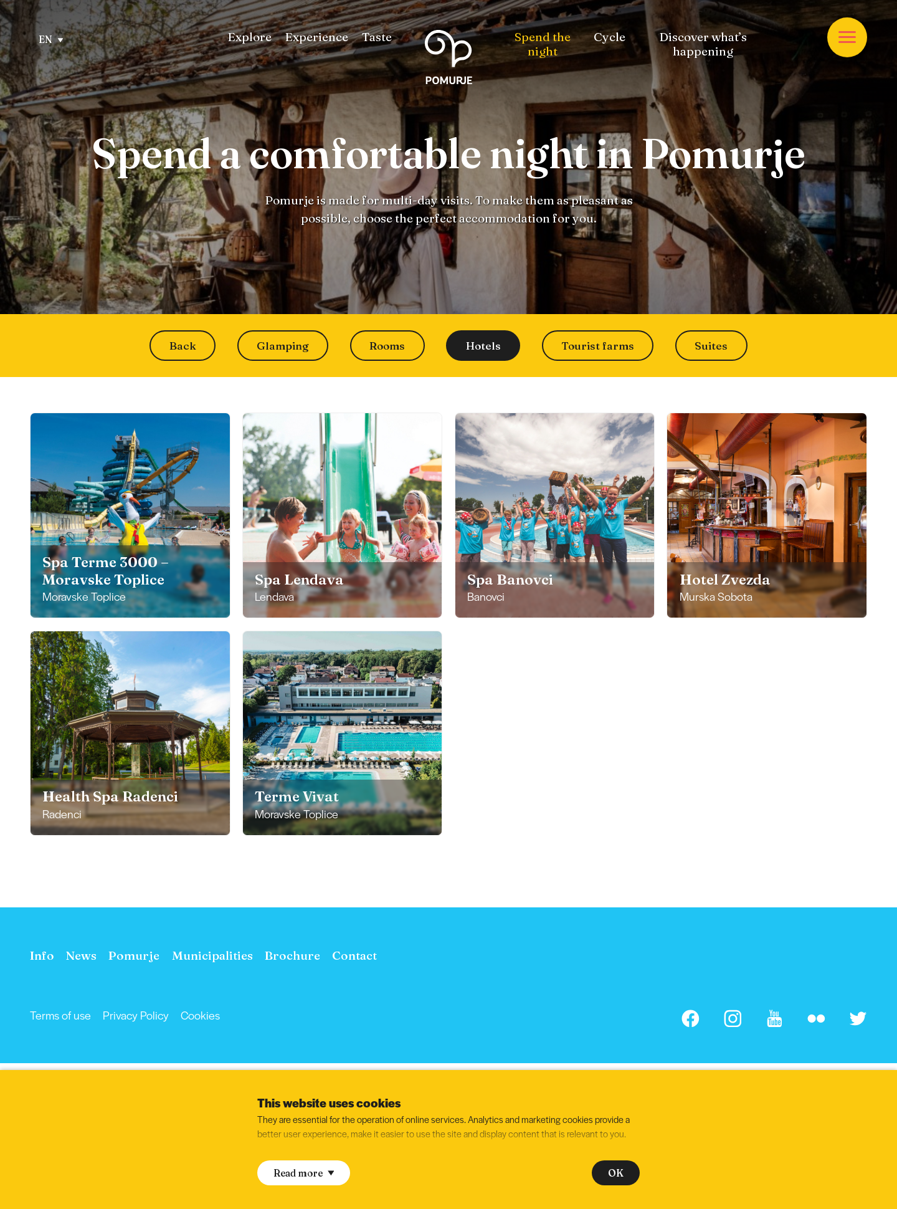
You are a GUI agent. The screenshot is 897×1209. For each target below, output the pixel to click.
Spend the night (543, 44)
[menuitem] (249, 37)
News (81, 955)
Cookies (200, 1015)
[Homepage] (448, 59)
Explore (249, 37)
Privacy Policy (136, 1015)
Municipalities (212, 955)
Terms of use (60, 1015)
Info (42, 955)
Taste (377, 37)
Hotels (483, 345)
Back (182, 345)
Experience (316, 37)
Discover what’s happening (703, 44)
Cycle (609, 37)
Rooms (387, 345)
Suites (711, 345)
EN (51, 39)
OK (616, 1173)
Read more (303, 1173)
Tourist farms (597, 345)
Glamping (283, 345)
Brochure (292, 955)
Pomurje (133, 955)
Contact (354, 955)
